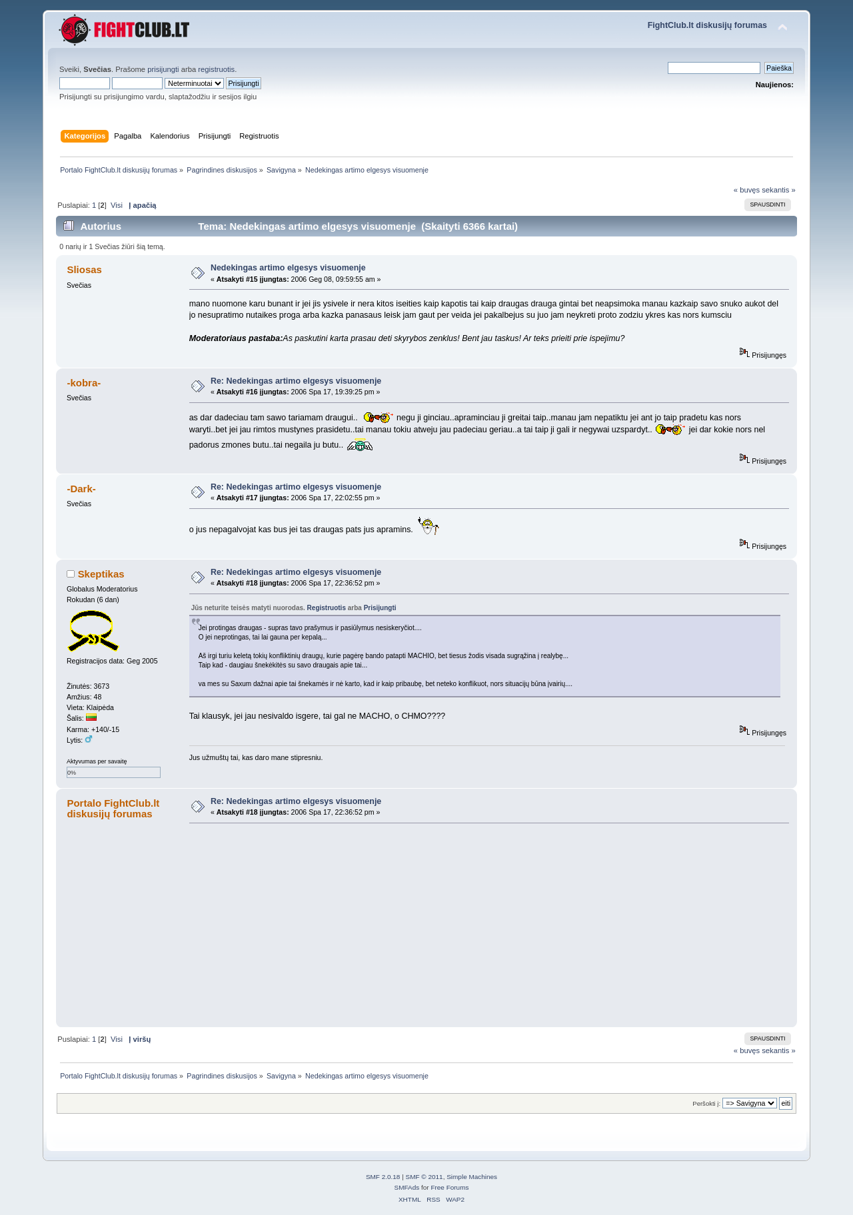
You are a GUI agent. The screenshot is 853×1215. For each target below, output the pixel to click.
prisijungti (163, 69)
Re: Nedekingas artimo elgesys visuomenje (296, 381)
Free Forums (449, 1187)
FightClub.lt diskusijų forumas (707, 25)
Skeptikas (101, 574)
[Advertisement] (484, 924)
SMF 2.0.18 (383, 1176)
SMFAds (407, 1187)
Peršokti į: (706, 1103)
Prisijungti (380, 607)
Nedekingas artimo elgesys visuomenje (288, 267)
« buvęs (747, 190)
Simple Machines (471, 1176)
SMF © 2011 (424, 1176)
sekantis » (779, 190)
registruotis (216, 69)
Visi (117, 205)
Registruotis (326, 607)
